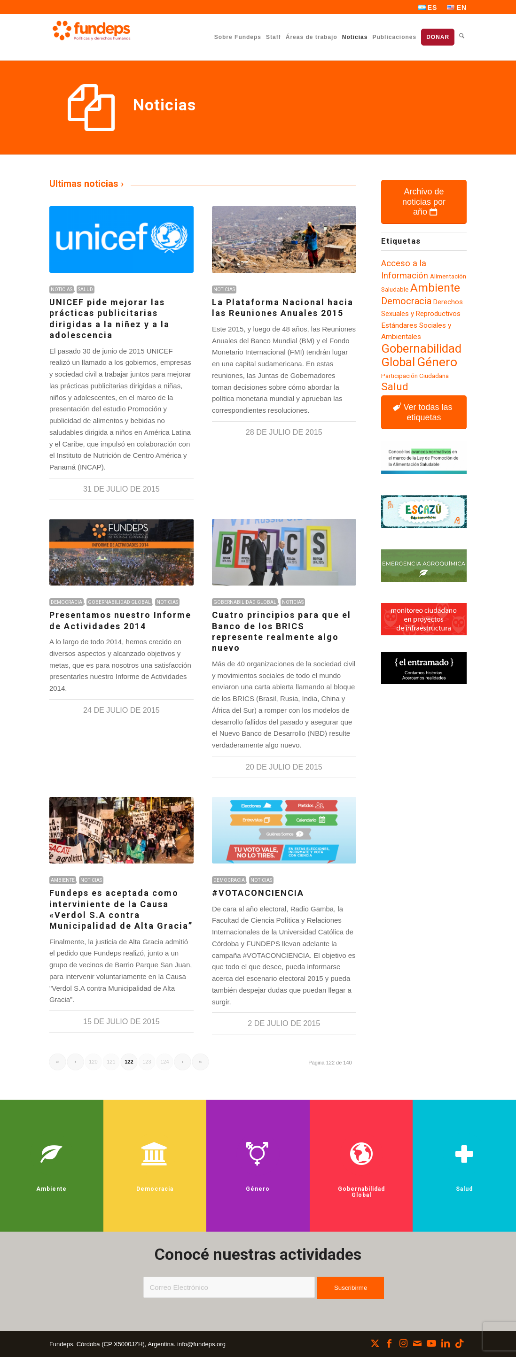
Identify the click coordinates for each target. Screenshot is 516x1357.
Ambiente (63, 880)
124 (164, 1061)
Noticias (61, 289)
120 (93, 1061)
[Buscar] (462, 37)
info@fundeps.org (201, 1344)
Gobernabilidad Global (119, 602)
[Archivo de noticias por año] (424, 202)
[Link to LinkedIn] (445, 1343)
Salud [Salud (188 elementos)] (394, 386)
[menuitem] (428, 7)
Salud (85, 289)
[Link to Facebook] (389, 1343)
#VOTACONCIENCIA (258, 893)
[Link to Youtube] (431, 1343)
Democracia (66, 602)
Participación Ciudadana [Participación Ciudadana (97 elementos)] (415, 375)
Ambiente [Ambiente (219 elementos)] (435, 287)
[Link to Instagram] (403, 1343)
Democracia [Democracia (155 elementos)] (406, 301)
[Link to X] (375, 1343)
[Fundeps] (91, 30)
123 (146, 1061)
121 (111, 1061)
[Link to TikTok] (460, 1343)
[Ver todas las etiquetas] (424, 412)
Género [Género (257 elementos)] (437, 362)
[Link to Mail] (417, 1343)
